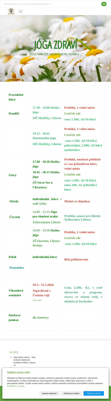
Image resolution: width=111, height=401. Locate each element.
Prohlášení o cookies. (16, 386)
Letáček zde (72, 113)
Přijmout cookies (94, 393)
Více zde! (37, 300)
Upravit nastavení (49, 393)
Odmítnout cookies (71, 393)
